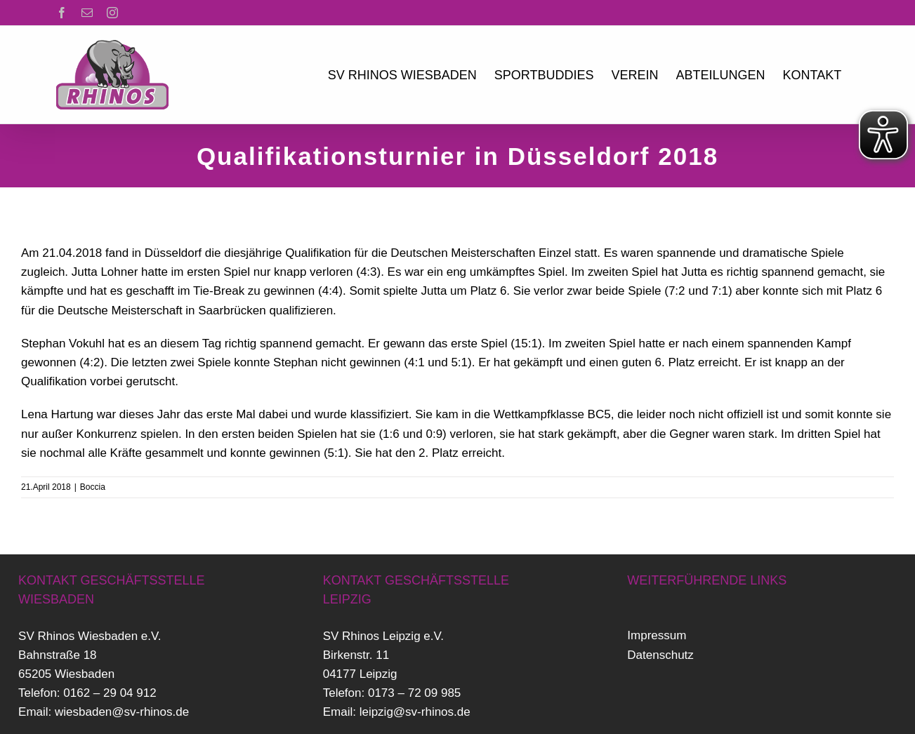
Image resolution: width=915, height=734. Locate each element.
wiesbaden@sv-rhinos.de (122, 712)
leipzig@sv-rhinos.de (415, 712)
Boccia (92, 487)
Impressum (656, 635)
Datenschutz (660, 655)
